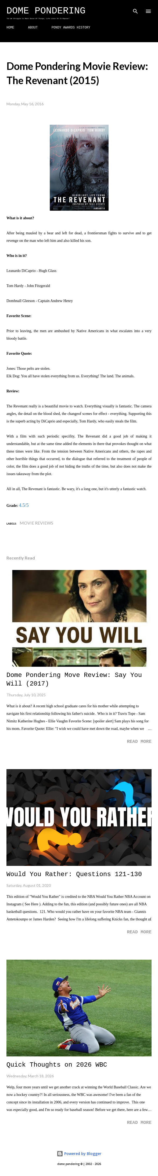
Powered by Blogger (79, 1153)
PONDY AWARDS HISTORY (71, 28)
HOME (10, 28)
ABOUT (33, 28)
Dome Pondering (45, 11)
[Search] (135, 9)
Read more (139, 741)
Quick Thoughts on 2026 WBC (56, 1065)
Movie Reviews (36, 522)
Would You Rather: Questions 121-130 (74, 874)
